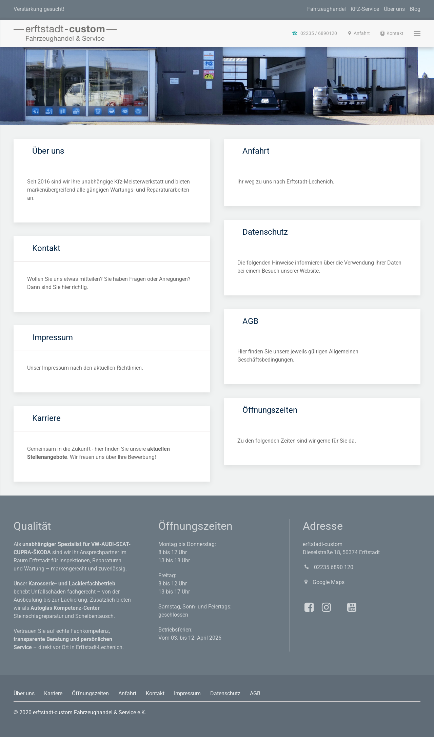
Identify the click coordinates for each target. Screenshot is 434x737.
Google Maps (323, 582)
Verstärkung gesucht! (39, 9)
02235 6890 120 (328, 567)
